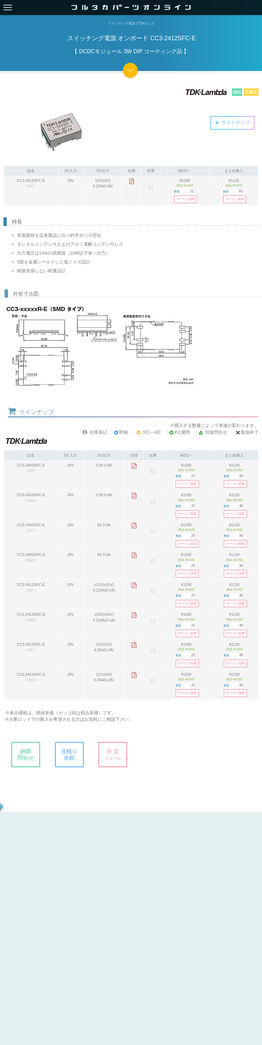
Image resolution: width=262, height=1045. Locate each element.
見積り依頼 (72, 754)
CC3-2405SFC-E (31, 525)
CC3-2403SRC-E (31, 495)
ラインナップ (232, 122)
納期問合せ (28, 754)
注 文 (116, 754)
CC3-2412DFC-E (31, 585)
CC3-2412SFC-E (31, 180)
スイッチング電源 (121, 23)
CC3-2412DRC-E (30, 614)
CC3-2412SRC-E (31, 674)
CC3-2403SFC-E (31, 465)
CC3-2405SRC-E (31, 555)
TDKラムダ (146, 23)
